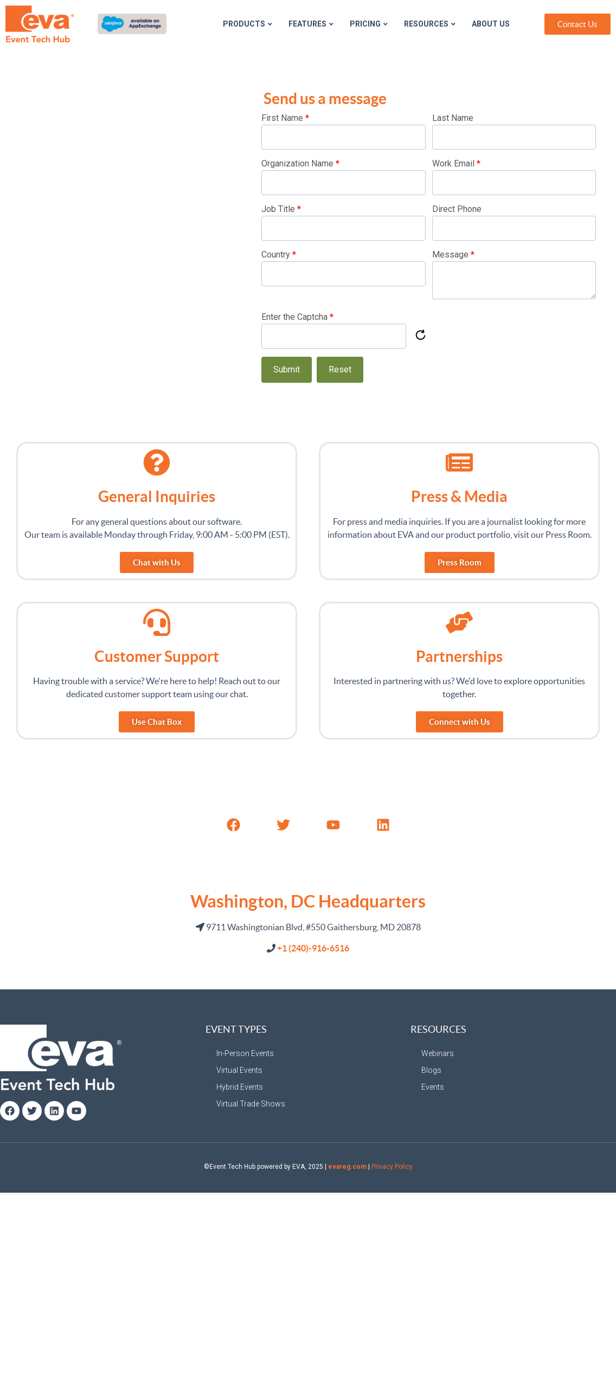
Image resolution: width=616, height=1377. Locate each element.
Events (432, 1087)
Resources (429, 24)
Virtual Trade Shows (250, 1103)
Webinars (437, 1053)
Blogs (431, 1070)
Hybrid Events (239, 1087)
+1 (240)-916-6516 (313, 948)
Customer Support (156, 656)
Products (247, 24)
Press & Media (459, 496)
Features (310, 24)
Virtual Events (239, 1070)
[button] (157, 721)
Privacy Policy (392, 1166)
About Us (491, 24)
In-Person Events (245, 1053)
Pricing (369, 24)
